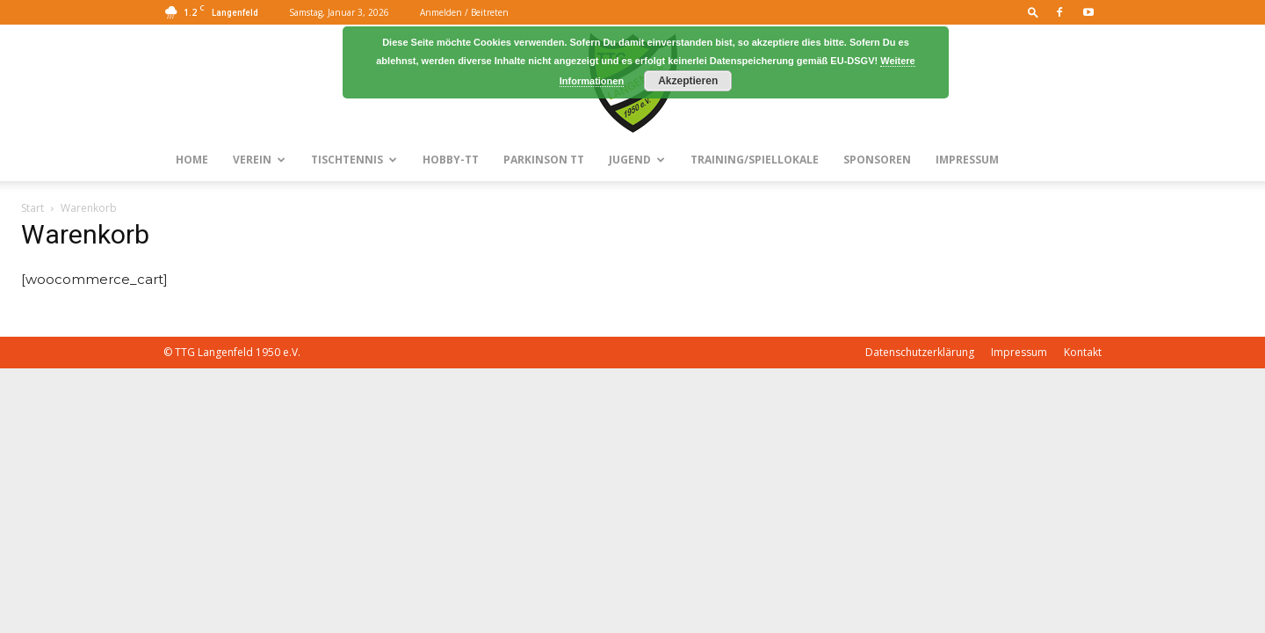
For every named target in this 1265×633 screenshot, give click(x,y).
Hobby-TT (451, 159)
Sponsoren (877, 159)
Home (192, 159)
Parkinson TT (543, 159)
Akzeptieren (688, 81)
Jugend (637, 159)
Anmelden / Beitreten (464, 12)
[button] (1033, 11)
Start (32, 207)
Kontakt (1083, 352)
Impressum (967, 159)
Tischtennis (354, 159)
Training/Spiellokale (754, 159)
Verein (259, 159)
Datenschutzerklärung (919, 352)
